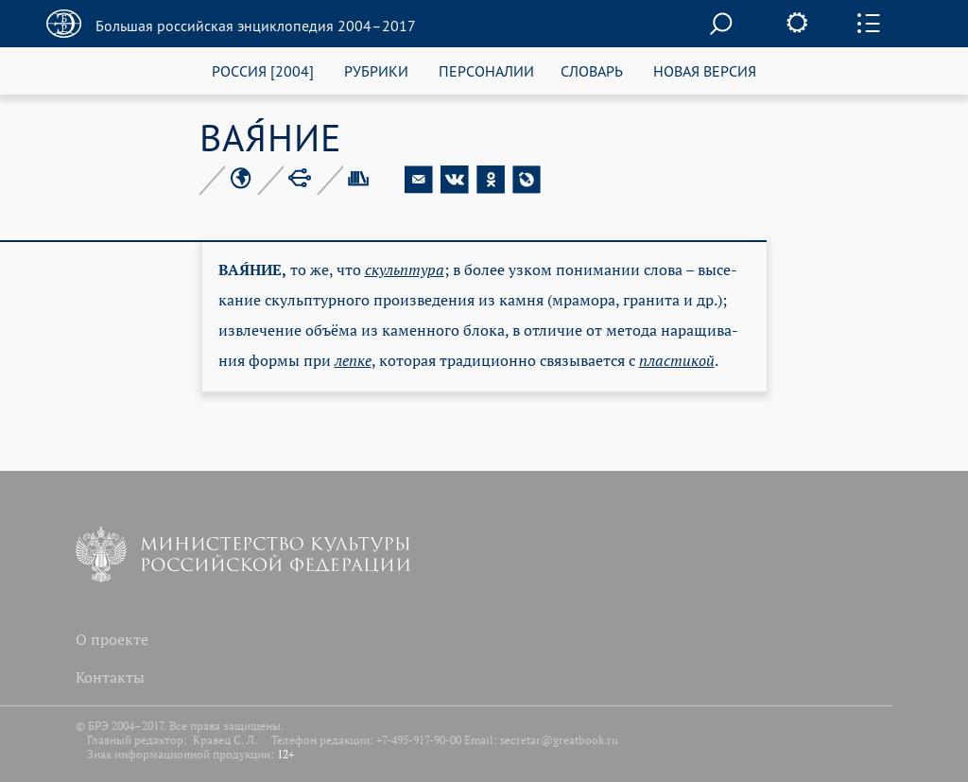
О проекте (112, 639)
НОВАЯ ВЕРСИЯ (704, 70)
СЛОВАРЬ (592, 70)
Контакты (110, 677)
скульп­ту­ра (404, 269)
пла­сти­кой (677, 360)
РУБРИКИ (376, 70)
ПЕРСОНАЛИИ (486, 70)
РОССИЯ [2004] (263, 70)
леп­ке (353, 360)
